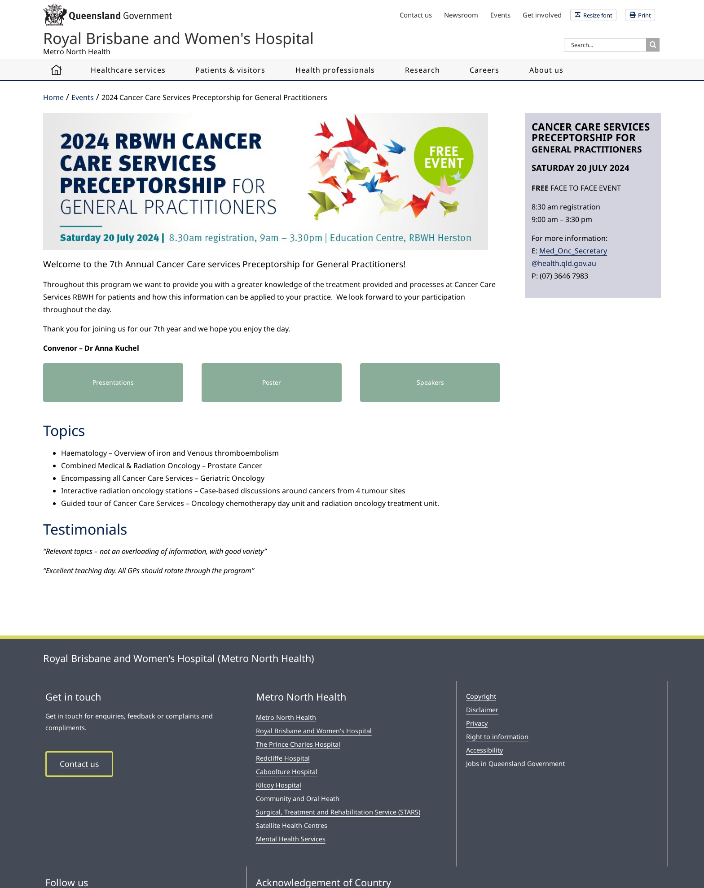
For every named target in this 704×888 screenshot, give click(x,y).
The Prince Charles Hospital (298, 744)
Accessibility (484, 750)
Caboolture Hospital (286, 771)
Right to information (497, 736)
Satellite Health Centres (291, 825)
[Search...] (605, 45)
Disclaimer (482, 709)
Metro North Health (286, 717)
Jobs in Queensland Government (515, 763)
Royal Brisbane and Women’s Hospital (314, 731)
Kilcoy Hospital (278, 785)
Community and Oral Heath (297, 798)
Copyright (481, 696)
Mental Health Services (291, 839)
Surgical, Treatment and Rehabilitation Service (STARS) (338, 812)
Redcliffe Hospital (283, 758)
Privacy (477, 723)
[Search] (653, 45)
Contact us (79, 763)
